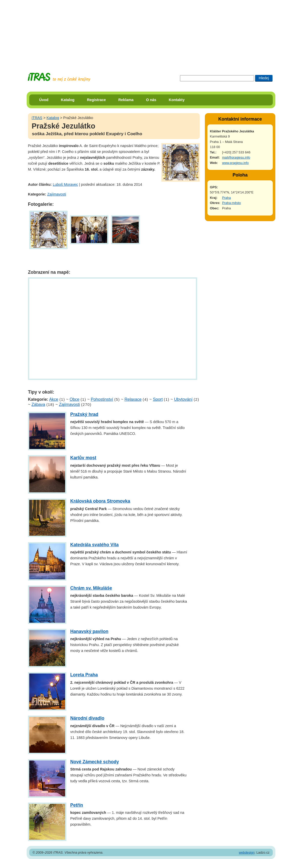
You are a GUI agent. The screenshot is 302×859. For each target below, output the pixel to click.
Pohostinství (102, 399)
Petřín (76, 805)
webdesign (247, 852)
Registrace (96, 100)
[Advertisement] (151, 32)
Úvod (43, 100)
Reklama (126, 100)
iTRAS (37, 118)
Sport (158, 399)
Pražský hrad (84, 414)
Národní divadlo (87, 718)
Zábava (38, 404)
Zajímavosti (56, 194)
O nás (151, 100)
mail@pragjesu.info (236, 157)
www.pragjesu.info (235, 163)
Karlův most (83, 457)
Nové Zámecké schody (94, 761)
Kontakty (177, 100)
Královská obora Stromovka (100, 501)
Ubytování (183, 399)
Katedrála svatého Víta (94, 544)
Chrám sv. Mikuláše (91, 588)
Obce (74, 399)
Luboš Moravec (65, 184)
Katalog (68, 100)
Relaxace (133, 399)
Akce (53, 399)
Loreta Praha (84, 674)
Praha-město (231, 203)
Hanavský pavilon (89, 631)
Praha (226, 198)
